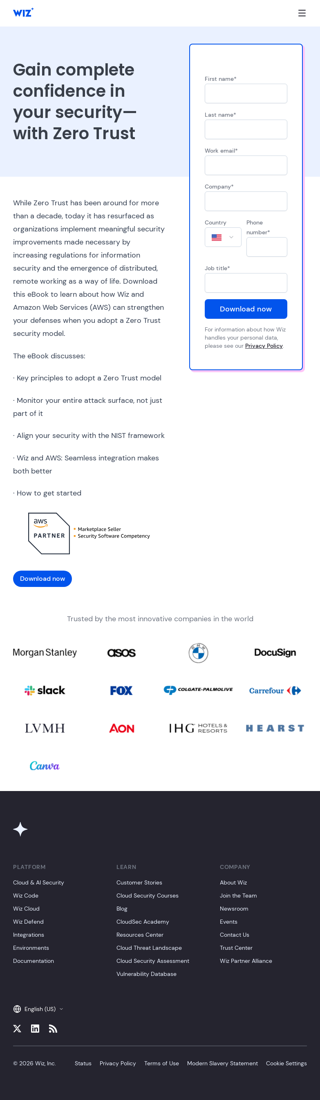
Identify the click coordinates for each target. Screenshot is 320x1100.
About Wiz (233, 882)
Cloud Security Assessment (152, 960)
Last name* (220, 114)
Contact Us (234, 934)
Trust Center (236, 947)
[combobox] (223, 237)
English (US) (38, 1009)
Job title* (217, 268)
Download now (246, 309)
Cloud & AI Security (38, 882)
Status (83, 1063)
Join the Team (238, 895)
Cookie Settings (286, 1063)
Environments (31, 947)
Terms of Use (161, 1063)
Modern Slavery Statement (222, 1063)
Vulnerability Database (146, 974)
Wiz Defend (28, 921)
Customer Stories (139, 882)
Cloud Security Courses (147, 895)
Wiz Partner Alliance (246, 960)
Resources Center (139, 934)
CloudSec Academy (142, 921)
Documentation (33, 960)
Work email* (221, 150)
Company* (219, 186)
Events (228, 921)
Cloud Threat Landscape (149, 947)
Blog (122, 908)
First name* (221, 78)
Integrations (28, 934)
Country (215, 222)
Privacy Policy (264, 345)
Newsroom (234, 908)
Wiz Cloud (26, 908)
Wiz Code (25, 895)
